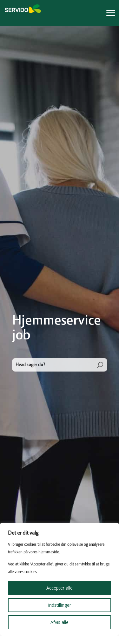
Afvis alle (59, 622)
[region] (59, 579)
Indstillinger (59, 605)
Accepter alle (59, 588)
